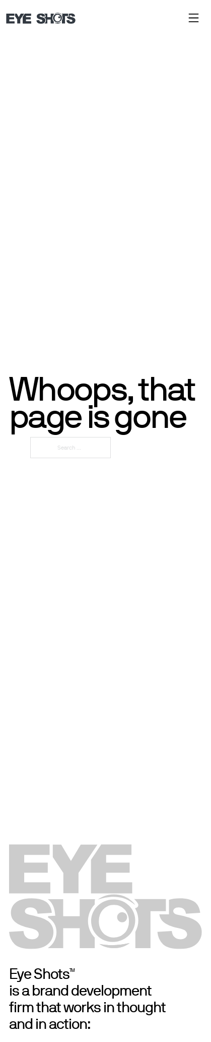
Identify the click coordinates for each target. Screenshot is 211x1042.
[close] (193, 18)
